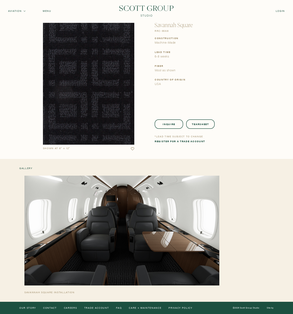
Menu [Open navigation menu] (47, 11)
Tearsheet (200, 124)
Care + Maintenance (145, 308)
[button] (132, 149)
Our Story (27, 308)
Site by (270, 308)
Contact (50, 308)
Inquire (169, 124)
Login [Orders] (280, 11)
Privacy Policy (180, 308)
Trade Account (96, 308)
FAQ (119, 308)
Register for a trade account (180, 141)
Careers (70, 308)
